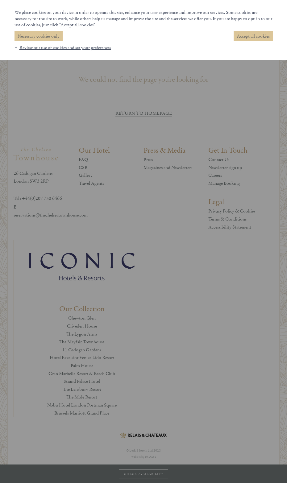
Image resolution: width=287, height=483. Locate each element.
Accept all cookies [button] (253, 36)
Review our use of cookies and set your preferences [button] (65, 47)
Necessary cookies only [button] (39, 36)
